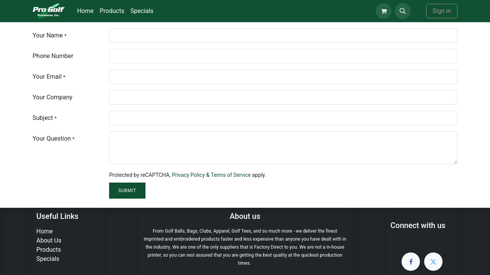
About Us (48, 240)
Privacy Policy (188, 175)
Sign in (442, 11)
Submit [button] (127, 190)
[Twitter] (433, 261)
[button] (403, 11)
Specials (47, 258)
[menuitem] (85, 11)
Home (44, 231)
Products (48, 249)
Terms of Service (231, 175)
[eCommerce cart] (384, 11)
